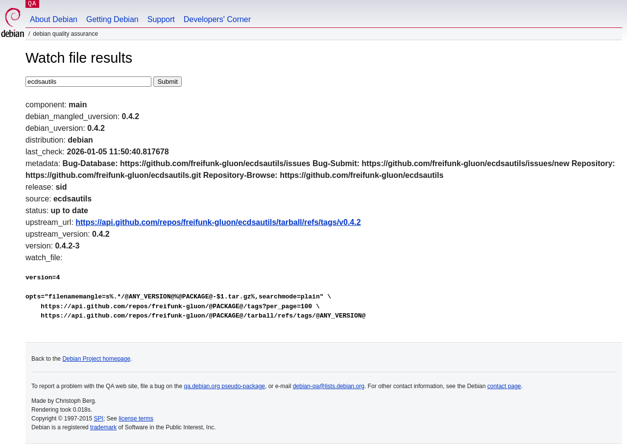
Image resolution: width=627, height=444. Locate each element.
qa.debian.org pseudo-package (224, 386)
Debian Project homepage (96, 358)
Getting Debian (112, 19)
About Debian (53, 19)
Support (161, 19)
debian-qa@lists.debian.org (328, 386)
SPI (98, 418)
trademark (103, 427)
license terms (136, 418)
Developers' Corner (217, 19)
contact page (504, 386)
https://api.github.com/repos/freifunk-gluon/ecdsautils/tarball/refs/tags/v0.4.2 (218, 222)
